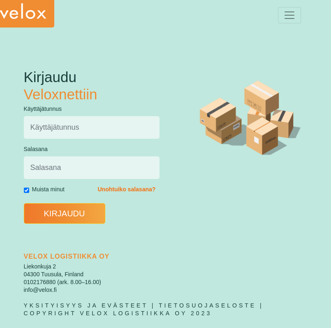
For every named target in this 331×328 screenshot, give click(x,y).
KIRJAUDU (64, 213)
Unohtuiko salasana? (127, 189)
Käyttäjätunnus (43, 109)
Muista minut (48, 189)
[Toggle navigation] (289, 15)
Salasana (36, 149)
